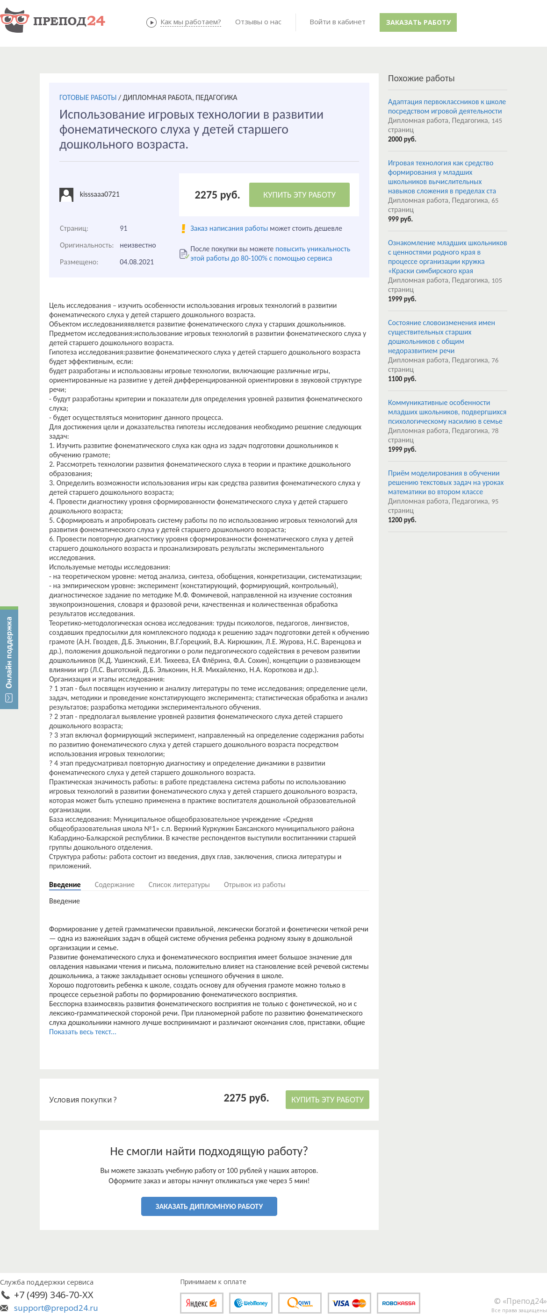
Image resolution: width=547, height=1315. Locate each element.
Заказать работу (418, 22)
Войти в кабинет (337, 21)
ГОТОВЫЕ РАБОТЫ (87, 97)
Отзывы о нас (258, 21)
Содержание (115, 884)
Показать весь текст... (82, 1031)
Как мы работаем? (190, 21)
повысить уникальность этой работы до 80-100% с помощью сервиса (270, 253)
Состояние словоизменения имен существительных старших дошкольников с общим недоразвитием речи (441, 336)
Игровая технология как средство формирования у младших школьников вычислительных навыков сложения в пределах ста (442, 176)
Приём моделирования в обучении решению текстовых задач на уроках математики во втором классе (446, 482)
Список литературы (179, 884)
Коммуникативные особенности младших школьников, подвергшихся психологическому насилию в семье (447, 412)
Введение (65, 884)
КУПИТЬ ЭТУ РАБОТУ (299, 195)
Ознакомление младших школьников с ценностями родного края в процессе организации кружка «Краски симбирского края (447, 256)
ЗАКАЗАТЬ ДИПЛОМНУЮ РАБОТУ (209, 1206)
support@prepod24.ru (56, 1307)
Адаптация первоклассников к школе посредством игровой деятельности (447, 106)
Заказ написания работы (229, 228)
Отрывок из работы (255, 884)
